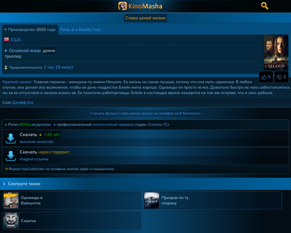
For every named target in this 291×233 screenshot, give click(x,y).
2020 (41, 29)
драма (49, 50)
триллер (13, 56)
